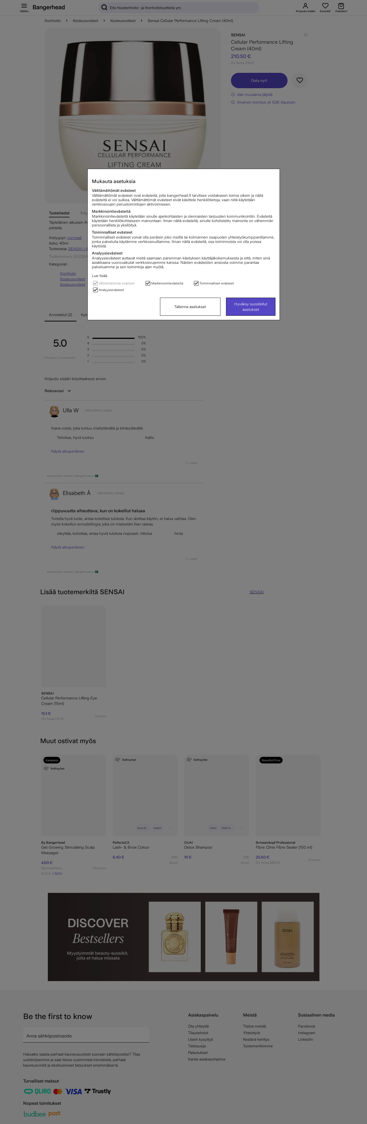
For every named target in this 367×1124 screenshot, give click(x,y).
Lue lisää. (100, 275)
